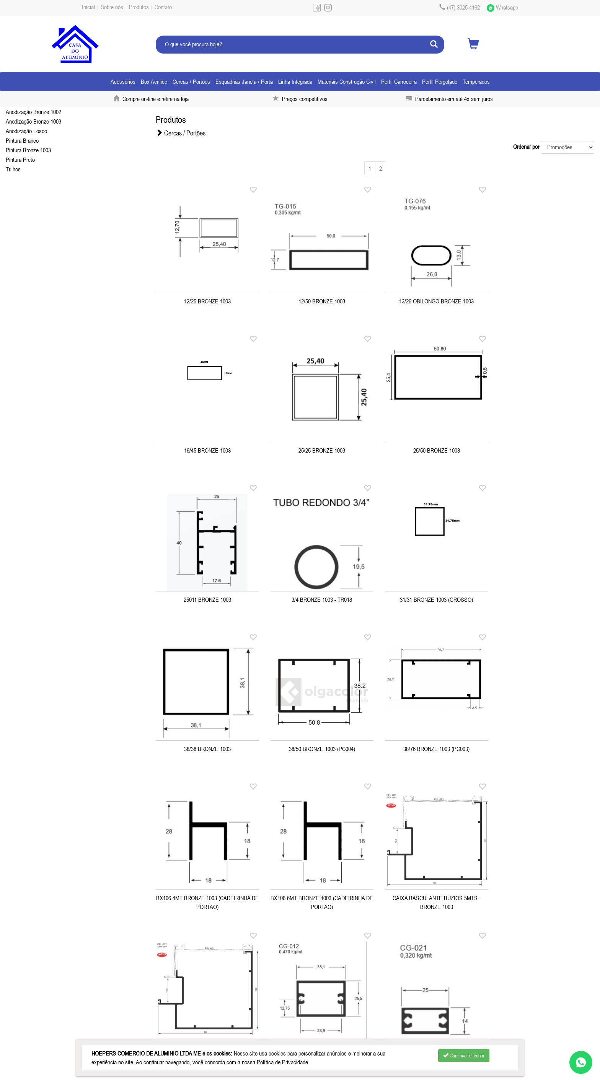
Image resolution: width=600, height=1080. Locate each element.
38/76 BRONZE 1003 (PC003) (544, 598)
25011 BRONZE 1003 (431, 448)
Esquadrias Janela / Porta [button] (244, 81)
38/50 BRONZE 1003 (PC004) (431, 598)
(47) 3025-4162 (240, 1004)
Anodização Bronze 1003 (33, 121)
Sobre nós (112, 6)
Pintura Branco (22, 140)
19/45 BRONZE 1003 (543, 299)
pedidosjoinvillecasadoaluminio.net (251, 1014)
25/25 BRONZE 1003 (206, 448)
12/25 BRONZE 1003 (206, 299)
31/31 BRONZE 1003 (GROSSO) (206, 598)
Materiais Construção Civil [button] (347, 81)
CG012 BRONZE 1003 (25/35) (206, 896)
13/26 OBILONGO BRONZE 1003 (431, 299)
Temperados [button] (476, 81)
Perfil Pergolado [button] (439, 81)
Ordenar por (526, 146)
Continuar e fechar (463, 1055)
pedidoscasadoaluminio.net (392, 1014)
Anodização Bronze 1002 (33, 111)
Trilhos (13, 169)
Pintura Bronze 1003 (28, 150)
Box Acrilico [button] (154, 81)
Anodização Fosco (26, 130)
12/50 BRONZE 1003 (318, 299)
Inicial (88, 6)
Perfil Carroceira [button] (399, 81)
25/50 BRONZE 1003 (318, 448)
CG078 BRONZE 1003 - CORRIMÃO (431, 896)
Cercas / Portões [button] (191, 81)
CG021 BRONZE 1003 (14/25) (318, 896)
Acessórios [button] (123, 81)
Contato (163, 6)
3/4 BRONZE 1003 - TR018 (544, 448)
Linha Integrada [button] (295, 81)
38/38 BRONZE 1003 (318, 598)
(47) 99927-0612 (390, 1004)
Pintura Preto (20, 159)
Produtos (139, 6)
